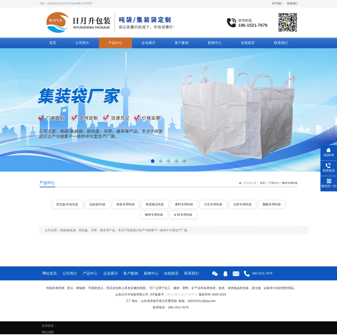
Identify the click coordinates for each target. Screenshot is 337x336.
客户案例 (181, 43)
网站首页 (49, 273)
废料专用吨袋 (184, 204)
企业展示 (148, 43)
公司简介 (82, 43)
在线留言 (248, 43)
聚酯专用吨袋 (272, 204)
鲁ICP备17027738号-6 (182, 294)
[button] (153, 161)
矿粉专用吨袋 (183, 214)
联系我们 (292, 3)
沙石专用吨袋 (213, 204)
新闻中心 (215, 43)
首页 (52, 43)
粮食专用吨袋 (125, 204)
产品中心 (115, 43)
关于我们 (277, 3)
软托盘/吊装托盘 (67, 204)
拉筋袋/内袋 (97, 204)
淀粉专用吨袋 (242, 204)
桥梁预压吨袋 (155, 204)
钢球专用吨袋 (289, 182)
